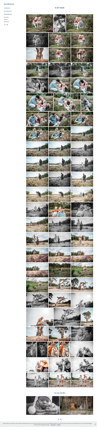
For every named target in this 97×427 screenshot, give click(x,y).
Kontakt (5, 19)
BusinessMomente (8, 14)
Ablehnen (59, 425)
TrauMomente (7, 8)
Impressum (6, 21)
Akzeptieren (53, 425)
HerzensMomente (8, 11)
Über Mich (6, 17)
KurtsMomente (9, 4)
